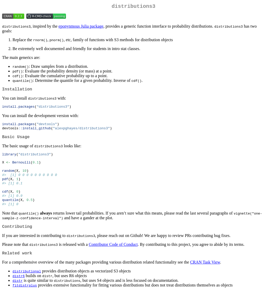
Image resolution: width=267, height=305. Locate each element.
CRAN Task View (205, 275)
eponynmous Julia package (80, 27)
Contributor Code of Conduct (113, 256)
